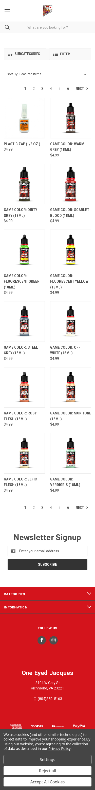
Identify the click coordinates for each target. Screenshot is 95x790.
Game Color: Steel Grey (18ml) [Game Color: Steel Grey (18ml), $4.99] (21, 350)
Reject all (47, 770)
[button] (25, 54)
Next (82, 88)
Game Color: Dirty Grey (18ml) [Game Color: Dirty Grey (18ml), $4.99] (20, 212)
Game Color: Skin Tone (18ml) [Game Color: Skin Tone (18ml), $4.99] (70, 416)
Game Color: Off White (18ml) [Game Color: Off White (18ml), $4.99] (65, 350)
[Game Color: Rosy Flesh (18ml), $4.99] (24, 387)
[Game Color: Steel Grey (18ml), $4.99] (24, 321)
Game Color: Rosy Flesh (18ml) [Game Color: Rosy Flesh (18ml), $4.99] (20, 416)
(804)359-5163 (50, 699)
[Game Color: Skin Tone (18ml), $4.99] (70, 387)
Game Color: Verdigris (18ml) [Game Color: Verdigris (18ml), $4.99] (65, 482)
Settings (47, 759)
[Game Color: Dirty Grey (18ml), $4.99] (24, 184)
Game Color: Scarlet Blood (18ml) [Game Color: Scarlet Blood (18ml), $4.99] (69, 212)
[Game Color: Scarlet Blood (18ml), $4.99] (70, 184)
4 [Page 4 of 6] (51, 89)
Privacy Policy (59, 748)
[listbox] (54, 74)
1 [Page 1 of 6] (25, 89)
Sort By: (12, 74)
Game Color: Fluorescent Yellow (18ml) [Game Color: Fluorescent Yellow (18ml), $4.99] (69, 281)
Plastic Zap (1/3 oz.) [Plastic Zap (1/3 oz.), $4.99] (22, 144)
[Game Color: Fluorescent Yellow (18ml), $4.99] (70, 250)
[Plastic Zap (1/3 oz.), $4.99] (24, 118)
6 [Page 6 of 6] (68, 89)
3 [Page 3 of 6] (42, 89)
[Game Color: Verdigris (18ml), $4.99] (70, 453)
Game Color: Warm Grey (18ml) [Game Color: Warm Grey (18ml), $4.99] (67, 147)
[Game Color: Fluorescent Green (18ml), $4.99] (24, 250)
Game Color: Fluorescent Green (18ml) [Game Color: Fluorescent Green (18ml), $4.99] (22, 281)
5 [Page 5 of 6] (60, 89)
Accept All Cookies (47, 782)
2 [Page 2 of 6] (34, 89)
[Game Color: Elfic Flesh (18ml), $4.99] (24, 453)
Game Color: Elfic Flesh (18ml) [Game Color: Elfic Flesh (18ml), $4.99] (20, 482)
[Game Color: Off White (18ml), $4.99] (70, 321)
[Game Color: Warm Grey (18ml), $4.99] (70, 118)
